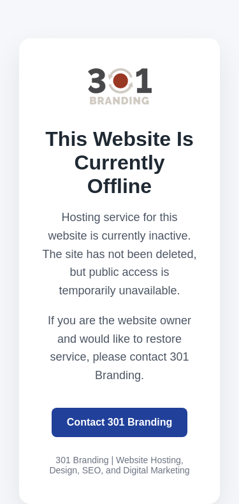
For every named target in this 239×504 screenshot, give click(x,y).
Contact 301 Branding (119, 422)
